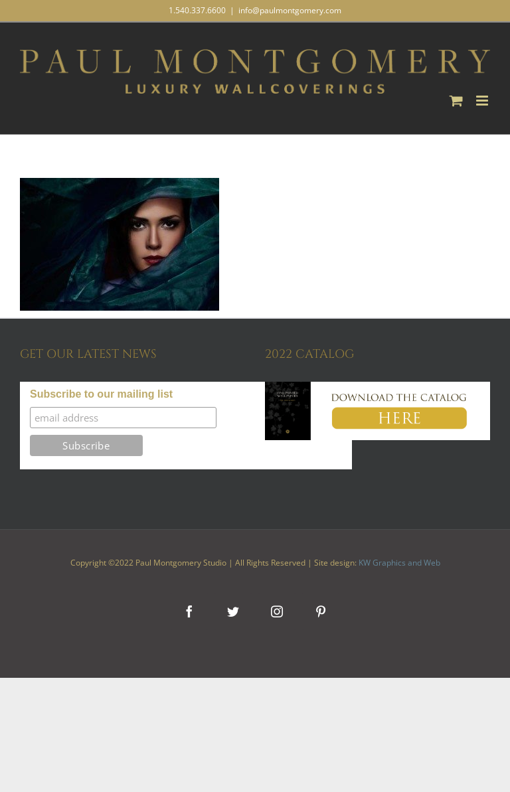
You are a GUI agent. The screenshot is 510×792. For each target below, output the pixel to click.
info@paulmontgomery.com (289, 10)
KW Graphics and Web (399, 562)
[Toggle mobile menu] (483, 101)
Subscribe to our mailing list (101, 394)
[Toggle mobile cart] (456, 101)
